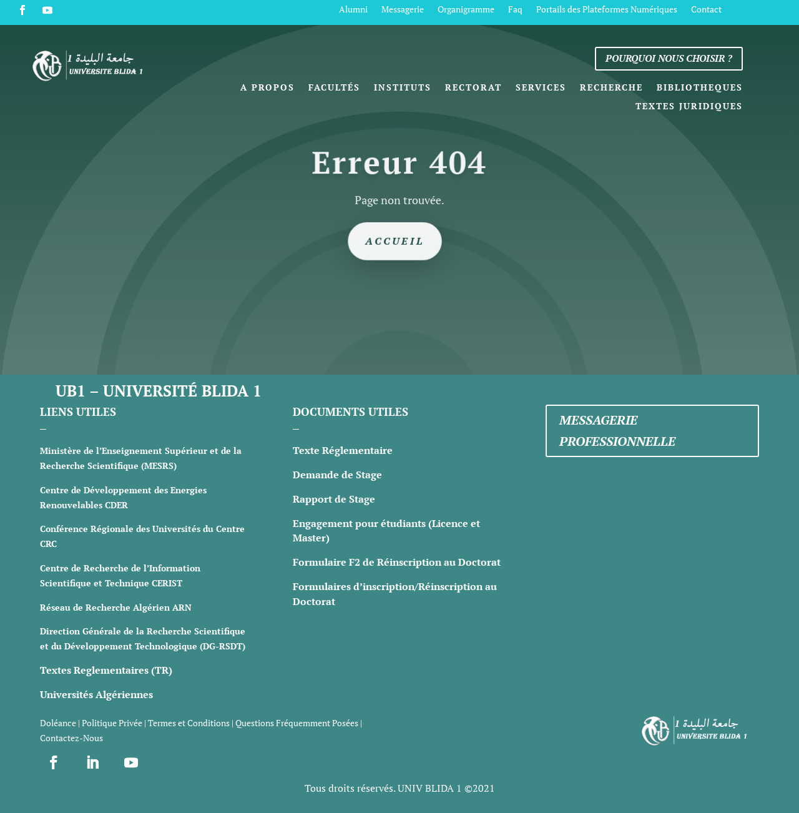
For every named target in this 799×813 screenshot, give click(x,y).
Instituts (402, 88)
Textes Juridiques (689, 107)
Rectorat (473, 88)
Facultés (334, 88)
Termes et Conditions (189, 723)
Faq (515, 10)
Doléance (58, 723)
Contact (706, 10)
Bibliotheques (700, 88)
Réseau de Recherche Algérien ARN (116, 607)
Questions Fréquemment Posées (296, 723)
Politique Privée (112, 723)
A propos (267, 88)
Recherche (611, 88)
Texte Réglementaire (343, 450)
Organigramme (466, 10)
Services (541, 88)
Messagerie (402, 10)
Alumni (353, 10)
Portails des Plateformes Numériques (606, 10)
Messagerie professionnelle (617, 430)
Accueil (395, 240)
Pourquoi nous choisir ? (668, 58)
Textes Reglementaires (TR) (106, 670)
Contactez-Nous (71, 738)
